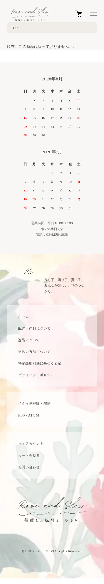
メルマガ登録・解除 (34, 403)
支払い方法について (34, 351)
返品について (29, 339)
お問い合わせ (29, 467)
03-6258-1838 (57, 234)
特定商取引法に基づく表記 (39, 363)
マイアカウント (30, 443)
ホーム (23, 316)
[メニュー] (93, 14)
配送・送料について (34, 328)
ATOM (33, 415)
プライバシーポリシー (36, 375)
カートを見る (29, 455)
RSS (21, 415)
